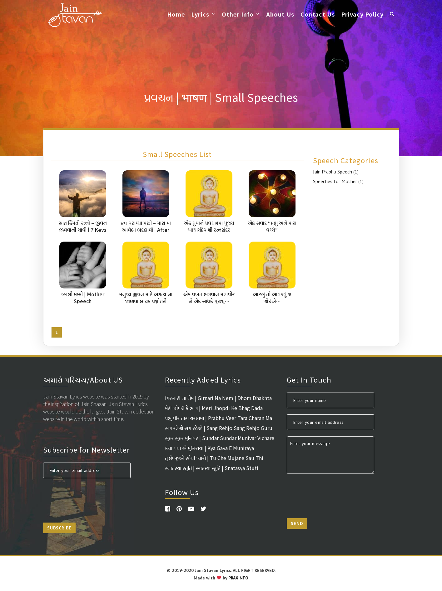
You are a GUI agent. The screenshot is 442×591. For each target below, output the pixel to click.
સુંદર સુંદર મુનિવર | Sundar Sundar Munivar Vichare (219, 438)
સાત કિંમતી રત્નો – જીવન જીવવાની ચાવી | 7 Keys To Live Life (83, 229)
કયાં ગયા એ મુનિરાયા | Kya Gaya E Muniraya (209, 448)
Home (176, 14)
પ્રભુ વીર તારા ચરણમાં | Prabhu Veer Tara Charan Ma (218, 418)
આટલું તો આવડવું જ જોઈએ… (272, 297)
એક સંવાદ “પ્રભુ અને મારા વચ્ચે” (272, 226)
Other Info (238, 14)
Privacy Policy (362, 14)
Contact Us (317, 14)
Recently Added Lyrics (203, 379)
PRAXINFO (238, 578)
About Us (280, 14)
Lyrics (200, 14)
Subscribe (59, 528)
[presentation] (90, 496)
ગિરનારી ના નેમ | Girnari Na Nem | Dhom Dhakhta (218, 398)
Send (297, 523)
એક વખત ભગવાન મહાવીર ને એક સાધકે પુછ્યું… (209, 297)
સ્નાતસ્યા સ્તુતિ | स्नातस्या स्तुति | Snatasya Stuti (211, 468)
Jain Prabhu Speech (332, 171)
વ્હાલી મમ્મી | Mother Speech (82, 297)
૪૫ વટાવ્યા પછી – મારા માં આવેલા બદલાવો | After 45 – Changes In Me (146, 229)
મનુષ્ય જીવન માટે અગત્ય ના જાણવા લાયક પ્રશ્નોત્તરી (145, 297)
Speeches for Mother (335, 181)
